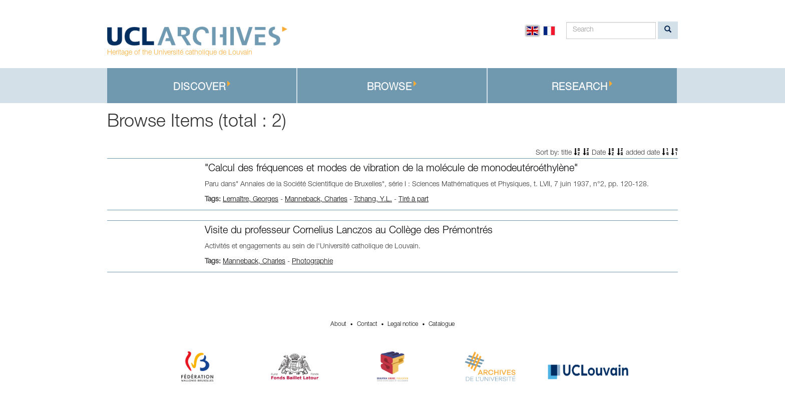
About (338, 324)
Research (582, 87)
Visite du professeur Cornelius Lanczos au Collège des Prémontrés (349, 231)
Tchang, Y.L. (373, 199)
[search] (668, 30)
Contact (367, 324)
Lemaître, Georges (250, 199)
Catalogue (442, 324)
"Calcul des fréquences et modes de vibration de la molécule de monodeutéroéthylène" (391, 169)
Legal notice (402, 324)
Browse (392, 87)
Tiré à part (414, 199)
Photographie (312, 261)
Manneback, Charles (316, 199)
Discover (202, 87)
